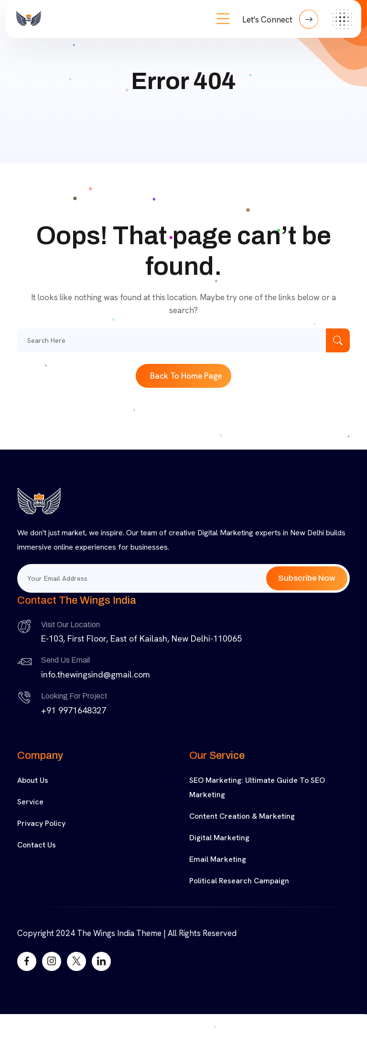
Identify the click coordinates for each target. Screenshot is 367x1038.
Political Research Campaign (239, 881)
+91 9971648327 (73, 710)
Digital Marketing (219, 838)
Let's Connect (280, 19)
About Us (32, 780)
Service (30, 802)
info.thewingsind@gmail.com (95, 674)
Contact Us (36, 845)
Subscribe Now (306, 578)
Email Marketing (217, 859)
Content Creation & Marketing (242, 816)
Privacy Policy (41, 823)
